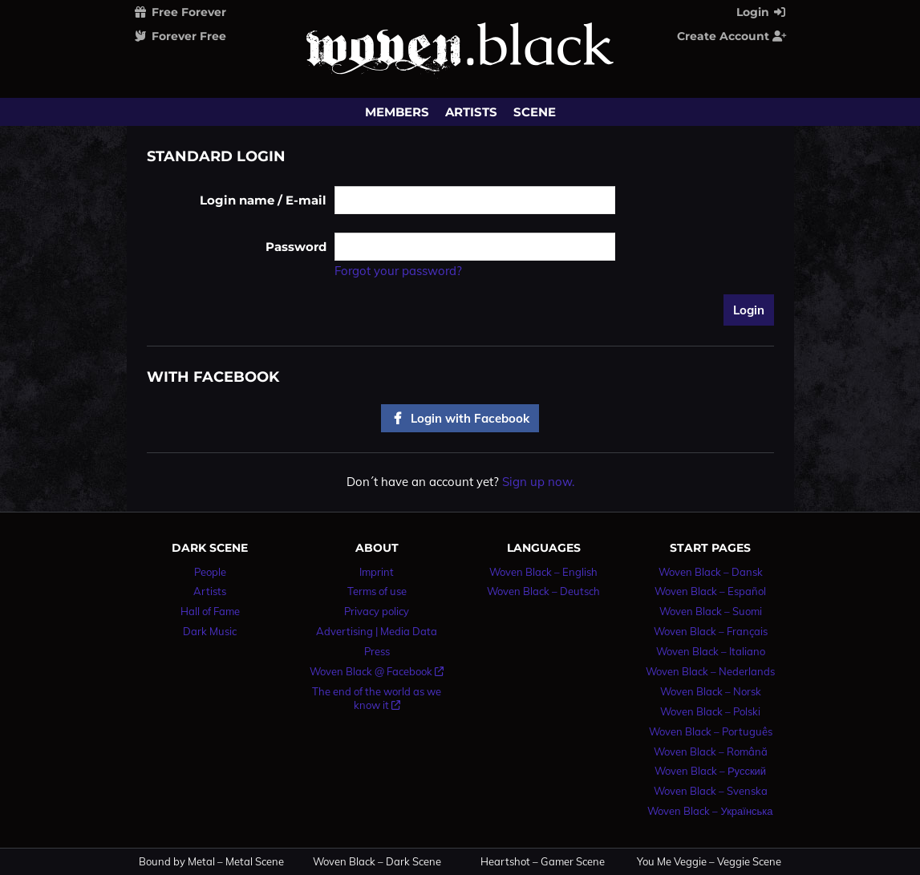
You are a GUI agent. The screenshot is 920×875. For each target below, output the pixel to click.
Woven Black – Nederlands (710, 671)
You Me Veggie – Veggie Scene (709, 862)
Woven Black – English (543, 571)
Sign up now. (538, 481)
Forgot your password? (398, 270)
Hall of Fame (210, 611)
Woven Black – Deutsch (543, 591)
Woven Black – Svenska (711, 790)
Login (762, 12)
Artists (471, 112)
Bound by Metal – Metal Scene (211, 862)
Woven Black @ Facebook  (377, 671)
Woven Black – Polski (710, 711)
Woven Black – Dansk (711, 571)
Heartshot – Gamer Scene (542, 862)
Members (397, 112)
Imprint (376, 571)
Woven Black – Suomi (710, 611)
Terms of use (377, 591)
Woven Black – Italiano (710, 651)
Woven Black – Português (710, 731)
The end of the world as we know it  (376, 698)
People (210, 571)
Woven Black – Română (711, 751)
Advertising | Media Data (376, 631)
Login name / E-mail (263, 200)
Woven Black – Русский (710, 770)
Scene (534, 112)
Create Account (732, 36)
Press (377, 651)
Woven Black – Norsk (710, 691)
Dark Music (210, 631)
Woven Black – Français (711, 631)
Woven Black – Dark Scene (377, 862)
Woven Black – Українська (709, 810)
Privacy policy (376, 611)
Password (295, 246)
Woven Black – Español (710, 591)
